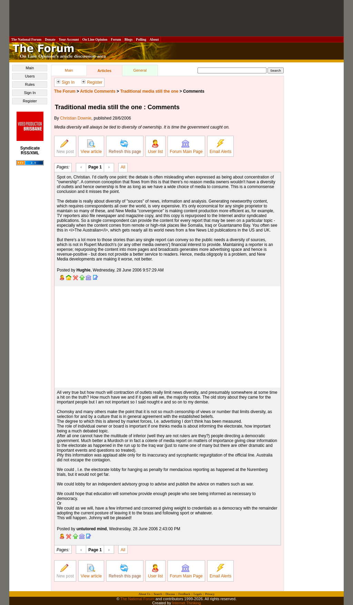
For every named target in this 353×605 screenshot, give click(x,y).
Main (30, 68)
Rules (29, 84)
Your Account (69, 39)
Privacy (210, 594)
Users (30, 76)
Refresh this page (125, 147)
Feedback (184, 594)
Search (158, 594)
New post (65, 147)
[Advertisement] (176, 18)
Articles (104, 71)
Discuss (170, 594)
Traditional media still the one (149, 91)
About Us (145, 594)
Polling (141, 39)
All (123, 166)
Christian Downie (75, 118)
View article (91, 147)
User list (155, 147)
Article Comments (97, 91)
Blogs (128, 39)
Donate (50, 39)
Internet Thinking (186, 603)
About (154, 39)
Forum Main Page (186, 147)
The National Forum (26, 39)
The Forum (64, 91)
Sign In (30, 93)
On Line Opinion (94, 39)
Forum (116, 39)
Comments (193, 91)
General (140, 70)
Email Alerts (220, 147)
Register (30, 101)
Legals (197, 594)
